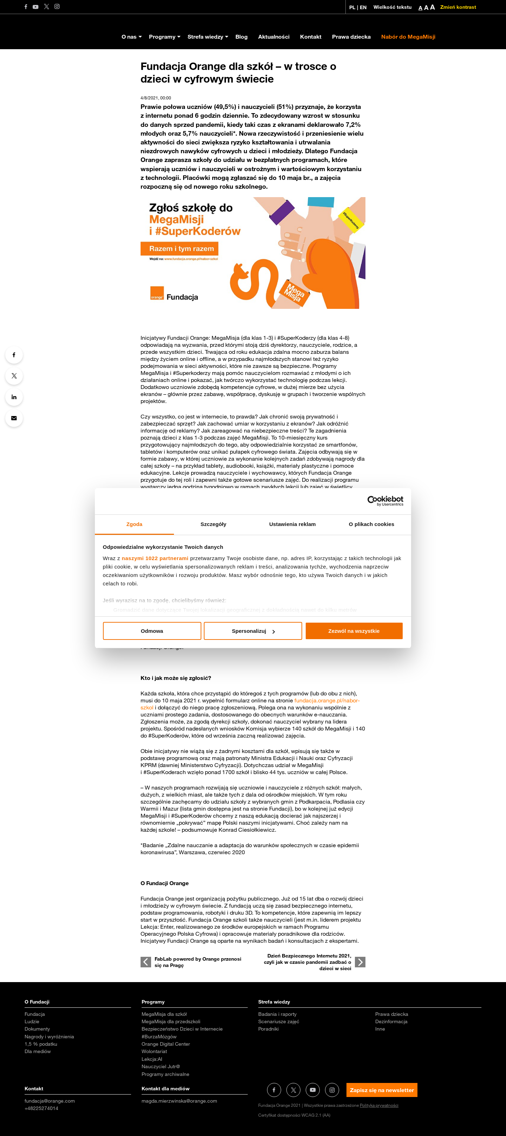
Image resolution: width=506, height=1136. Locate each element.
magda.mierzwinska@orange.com (179, 1101)
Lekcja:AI (152, 1059)
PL (352, 7)
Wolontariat (154, 1051)
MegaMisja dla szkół (164, 1014)
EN (363, 7)
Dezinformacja (391, 1021)
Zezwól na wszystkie (354, 631)
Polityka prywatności (379, 1105)
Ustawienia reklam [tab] (292, 524)
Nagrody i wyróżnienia (49, 1036)
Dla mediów (38, 1051)
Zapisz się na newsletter (382, 1089)
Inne (380, 1029)
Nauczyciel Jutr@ (161, 1066)
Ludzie (32, 1021)
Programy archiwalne (165, 1074)
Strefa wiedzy (205, 36)
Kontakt (311, 36)
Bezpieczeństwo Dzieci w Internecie (182, 1029)
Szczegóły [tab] (213, 524)
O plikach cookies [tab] (371, 524)
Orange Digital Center (166, 1044)
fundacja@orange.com (50, 1101)
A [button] (420, 7)
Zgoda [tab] (134, 524)
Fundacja (35, 1014)
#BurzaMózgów (159, 1036)
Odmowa (152, 631)
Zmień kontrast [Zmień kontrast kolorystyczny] (458, 7)
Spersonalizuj (253, 631)
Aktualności (274, 36)
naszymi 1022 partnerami (155, 558)
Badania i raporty (277, 1014)
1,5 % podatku (41, 1044)
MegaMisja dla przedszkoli (171, 1021)
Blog (241, 36)
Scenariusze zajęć (278, 1021)
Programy (162, 36)
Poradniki (268, 1029)
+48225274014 (41, 1108)
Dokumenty (37, 1029)
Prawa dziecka (351, 36)
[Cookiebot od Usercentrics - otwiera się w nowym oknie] (372, 501)
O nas (129, 36)
